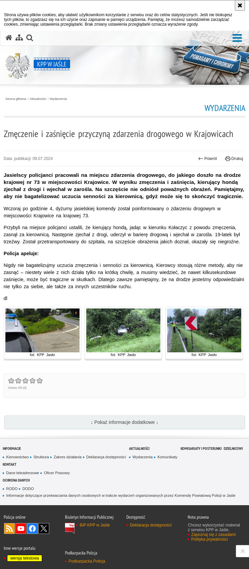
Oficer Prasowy (57, 473)
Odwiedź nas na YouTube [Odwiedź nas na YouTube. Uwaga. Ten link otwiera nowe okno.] (20, 528)
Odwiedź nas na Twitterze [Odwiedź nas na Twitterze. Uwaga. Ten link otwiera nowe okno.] (43, 528)
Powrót (207, 158)
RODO (12, 489)
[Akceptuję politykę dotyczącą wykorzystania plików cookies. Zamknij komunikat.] (240, 5)
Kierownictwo (17, 457)
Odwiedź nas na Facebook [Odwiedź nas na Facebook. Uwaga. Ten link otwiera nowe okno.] (32, 528)
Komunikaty (167, 457)
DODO (28, 489)
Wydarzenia (58, 99)
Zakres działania (68, 457)
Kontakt (10, 464)
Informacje (12, 448)
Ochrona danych (16, 480)
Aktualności (38, 99)
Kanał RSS (9, 528)
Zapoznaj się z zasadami (213, 534)
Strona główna (15, 99)
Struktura (41, 457)
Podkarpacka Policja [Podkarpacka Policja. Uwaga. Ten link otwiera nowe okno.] (86, 561)
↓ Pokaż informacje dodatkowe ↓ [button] (124, 422)
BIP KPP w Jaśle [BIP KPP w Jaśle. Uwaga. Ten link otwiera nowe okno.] (95, 525)
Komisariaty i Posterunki (201, 448)
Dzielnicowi (233, 448)
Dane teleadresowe (22, 473)
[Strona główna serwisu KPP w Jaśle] (8, 38)
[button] (237, 38)
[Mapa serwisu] (19, 38)
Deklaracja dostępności (106, 457)
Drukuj (234, 158)
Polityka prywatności (209, 539)
